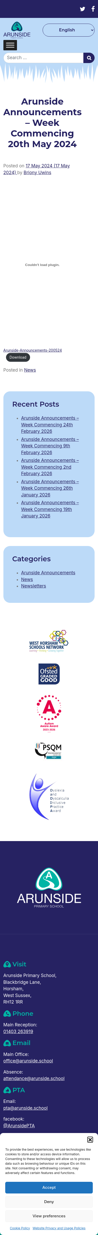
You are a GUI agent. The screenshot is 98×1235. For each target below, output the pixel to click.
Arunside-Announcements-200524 (32, 350)
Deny (49, 1201)
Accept (49, 1187)
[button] (90, 1139)
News (30, 370)
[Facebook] (93, 9)
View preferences (48, 1215)
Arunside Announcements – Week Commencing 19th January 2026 (50, 509)
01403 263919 (18, 1031)
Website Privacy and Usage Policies (59, 1228)
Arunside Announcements (48, 572)
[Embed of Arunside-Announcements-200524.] (42, 265)
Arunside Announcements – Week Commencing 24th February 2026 (50, 424)
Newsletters (33, 586)
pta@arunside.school (25, 1108)
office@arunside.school (28, 1060)
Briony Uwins (37, 172)
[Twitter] (82, 9)
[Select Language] (69, 30)
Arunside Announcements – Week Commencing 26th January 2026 (50, 488)
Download (18, 357)
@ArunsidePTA (19, 1125)
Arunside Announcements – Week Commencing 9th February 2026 (50, 446)
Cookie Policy (20, 1228)
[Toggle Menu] (10, 45)
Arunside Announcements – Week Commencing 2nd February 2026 (50, 467)
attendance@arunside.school (34, 1078)
